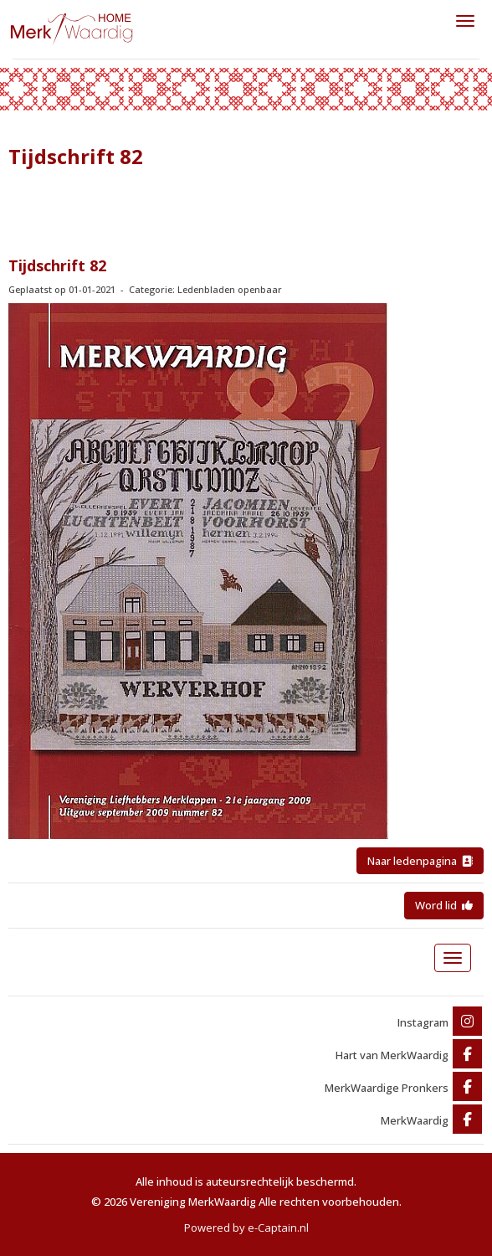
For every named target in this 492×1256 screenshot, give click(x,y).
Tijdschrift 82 (57, 265)
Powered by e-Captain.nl (246, 1227)
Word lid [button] (444, 905)
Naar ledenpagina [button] (420, 860)
